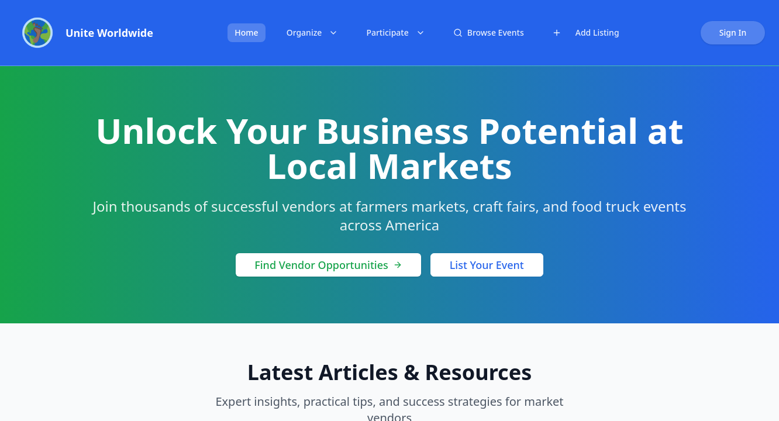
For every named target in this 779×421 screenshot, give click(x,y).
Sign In (732, 32)
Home (246, 32)
